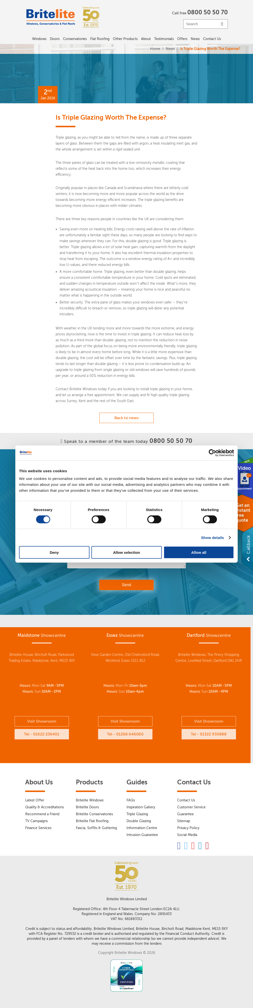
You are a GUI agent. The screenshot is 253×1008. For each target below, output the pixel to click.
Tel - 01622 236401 (41, 734)
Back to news (126, 417)
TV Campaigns (36, 821)
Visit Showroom (41, 721)
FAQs (130, 800)
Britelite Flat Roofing (92, 821)
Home (155, 49)
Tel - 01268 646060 (125, 734)
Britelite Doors (87, 807)
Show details (212, 537)
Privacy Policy (188, 828)
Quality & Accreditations (44, 807)
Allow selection (126, 552)
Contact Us (212, 39)
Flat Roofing (99, 39)
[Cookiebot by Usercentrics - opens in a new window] (212, 452)
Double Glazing (138, 821)
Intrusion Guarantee (142, 835)
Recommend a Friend (42, 814)
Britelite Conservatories (94, 814)
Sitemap (183, 821)
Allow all (198, 552)
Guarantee (185, 814)
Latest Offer (34, 800)
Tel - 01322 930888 (209, 734)
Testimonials (164, 39)
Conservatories (75, 39)
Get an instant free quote (243, 513)
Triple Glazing (137, 814)
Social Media (187, 835)
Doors (55, 39)
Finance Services (38, 828)
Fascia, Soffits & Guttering (96, 828)
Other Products (125, 39)
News (170, 49)
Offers (182, 39)
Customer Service (191, 807)
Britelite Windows (90, 800)
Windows (39, 39)
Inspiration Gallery (140, 807)
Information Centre (141, 828)
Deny (54, 552)
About (146, 39)
